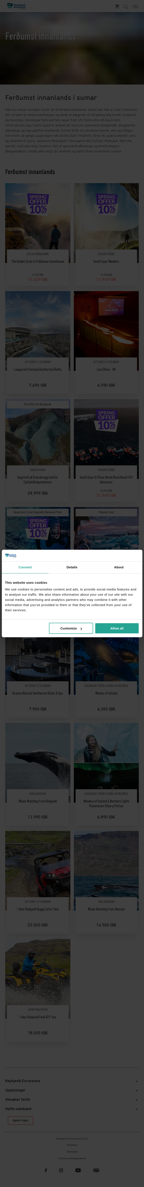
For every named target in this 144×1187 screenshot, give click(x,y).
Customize (71, 628)
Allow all (117, 628)
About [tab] (119, 567)
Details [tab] (72, 567)
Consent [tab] (25, 567)
